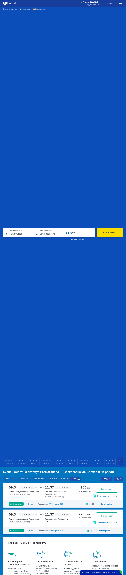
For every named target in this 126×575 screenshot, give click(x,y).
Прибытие (53, 479)
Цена (74, 479)
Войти (109, 3)
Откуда (105, 479)
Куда (117, 479)
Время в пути (39, 479)
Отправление (10, 479)
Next (122, 461)
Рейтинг (64, 479)
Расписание (24, 479)
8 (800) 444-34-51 (91, 2)
